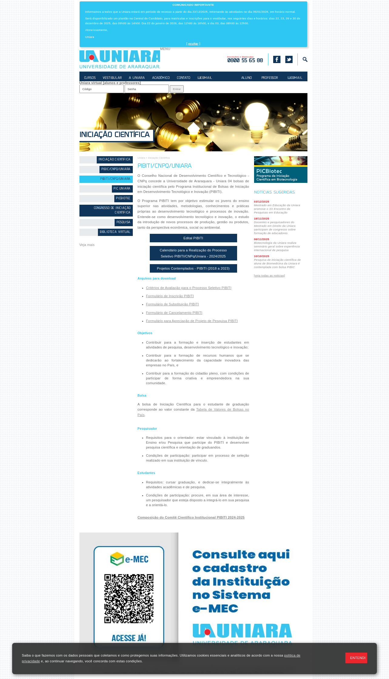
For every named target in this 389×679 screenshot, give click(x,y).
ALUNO (246, 78)
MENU (165, 49)
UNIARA (119, 59)
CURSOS (90, 78)
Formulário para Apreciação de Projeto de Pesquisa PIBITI (192, 321)
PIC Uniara (122, 188)
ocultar (193, 43)
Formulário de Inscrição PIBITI (170, 296)
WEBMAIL (205, 78)
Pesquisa (124, 222)
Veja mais (87, 245)
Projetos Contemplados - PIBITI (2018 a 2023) (193, 268)
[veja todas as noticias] (269, 275)
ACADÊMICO (161, 78)
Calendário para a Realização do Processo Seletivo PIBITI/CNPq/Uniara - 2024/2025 (193, 253)
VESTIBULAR (112, 78)
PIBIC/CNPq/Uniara (116, 169)
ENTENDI (358, 658)
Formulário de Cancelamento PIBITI (174, 312)
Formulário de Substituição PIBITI (172, 304)
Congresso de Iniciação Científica (112, 210)
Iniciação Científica (114, 135)
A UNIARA (137, 78)
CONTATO (183, 78)
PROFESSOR (270, 78)
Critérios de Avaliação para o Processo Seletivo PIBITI (189, 288)
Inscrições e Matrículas (245, 59)
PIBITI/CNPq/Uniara (115, 179)
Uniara (141, 157)
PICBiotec (123, 198)
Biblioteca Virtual (115, 232)
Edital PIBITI (193, 238)
